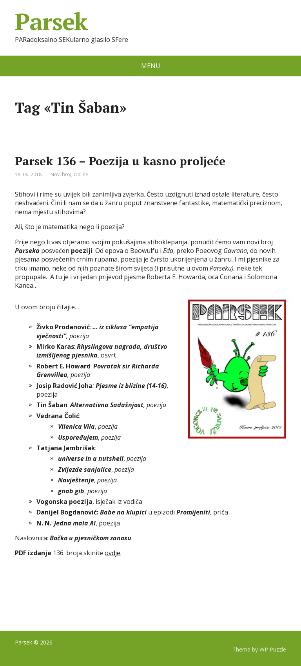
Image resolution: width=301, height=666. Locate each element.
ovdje (112, 553)
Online (81, 174)
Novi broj (61, 174)
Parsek (51, 21)
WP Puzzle (272, 649)
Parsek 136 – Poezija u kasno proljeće (120, 161)
